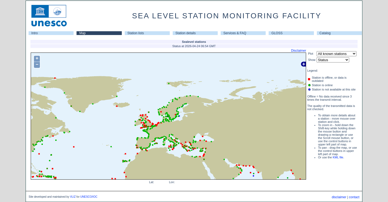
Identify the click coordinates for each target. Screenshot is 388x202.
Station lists (135, 33)
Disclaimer (298, 51)
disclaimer (339, 197)
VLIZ (73, 196)
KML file (338, 157)
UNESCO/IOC (88, 196)
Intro (34, 33)
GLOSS (276, 33)
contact (354, 197)
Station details (185, 33)
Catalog (325, 33)
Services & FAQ (234, 33)
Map (82, 33)
